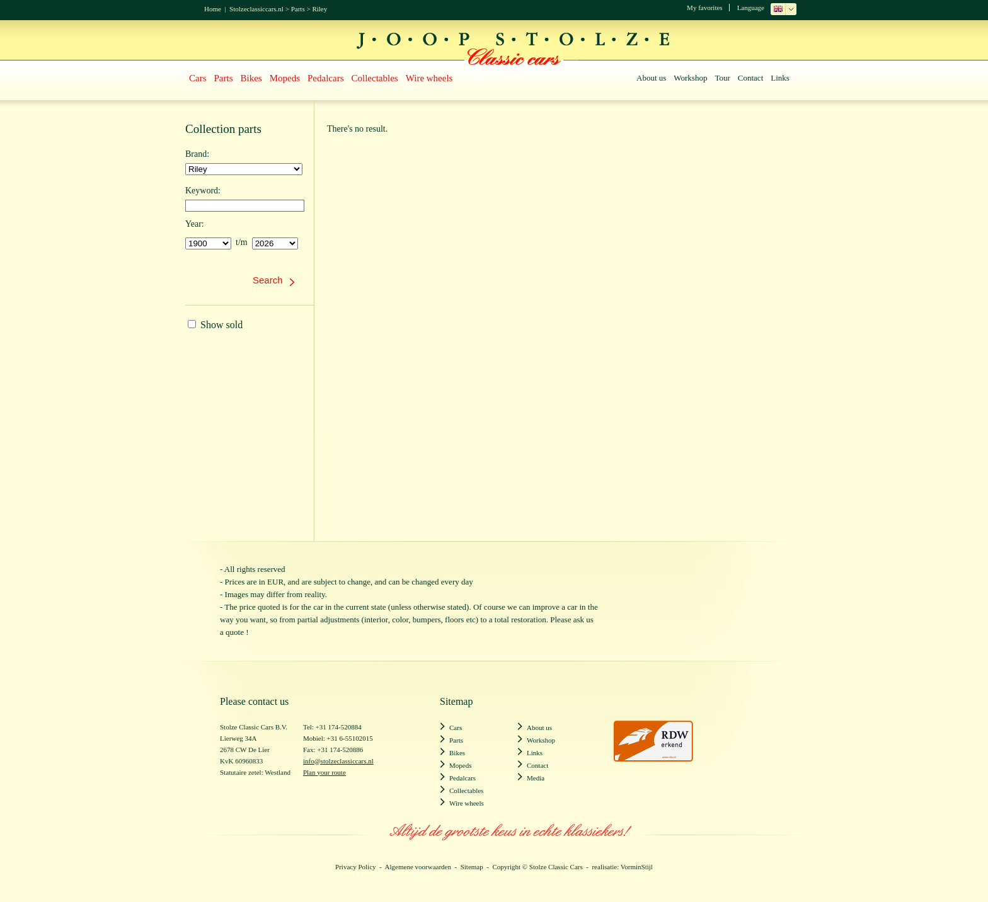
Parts (298, 9)
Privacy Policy (355, 867)
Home (212, 9)
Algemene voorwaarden (418, 867)
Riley (319, 9)
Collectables (375, 78)
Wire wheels (429, 78)
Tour (722, 78)
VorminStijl (637, 867)
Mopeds (285, 78)
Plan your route (324, 772)
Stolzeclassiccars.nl (256, 9)
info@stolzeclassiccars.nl (338, 761)
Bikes (251, 78)
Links (780, 78)
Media (535, 778)
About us (651, 78)
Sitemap (472, 867)
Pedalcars (325, 78)
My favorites (705, 7)
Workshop (690, 78)
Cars (198, 78)
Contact (750, 78)
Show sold (215, 324)
